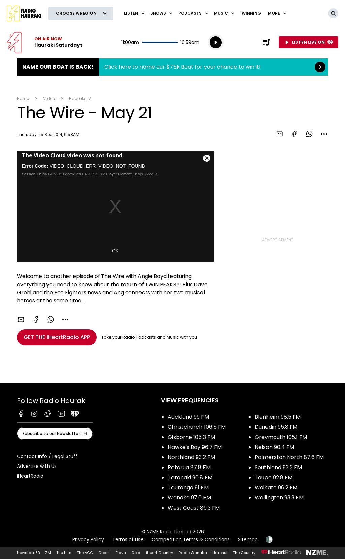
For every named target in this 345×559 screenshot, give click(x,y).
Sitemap (248, 539)
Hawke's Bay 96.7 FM (195, 447)
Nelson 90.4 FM (274, 447)
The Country (244, 552)
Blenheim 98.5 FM (278, 417)
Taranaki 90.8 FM (190, 477)
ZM (48, 552)
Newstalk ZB (28, 552)
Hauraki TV (80, 98)
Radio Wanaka (193, 552)
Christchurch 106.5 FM (197, 427)
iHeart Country (159, 552)
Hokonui (219, 552)
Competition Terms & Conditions (191, 539)
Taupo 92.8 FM (273, 477)
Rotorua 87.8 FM (189, 467)
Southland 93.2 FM (278, 467)
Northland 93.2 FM (191, 457)
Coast (104, 552)
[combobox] (324, 134)
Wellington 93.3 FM (279, 497)
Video (49, 98)
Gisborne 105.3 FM (191, 437)
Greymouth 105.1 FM (281, 437)
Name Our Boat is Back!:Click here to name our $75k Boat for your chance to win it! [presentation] (172, 67)
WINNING (251, 13)
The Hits (63, 552)
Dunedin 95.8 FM (276, 427)
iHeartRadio (30, 476)
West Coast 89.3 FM (194, 508)
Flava (121, 552)
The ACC (85, 552)
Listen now (45, 42)
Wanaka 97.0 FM (189, 497)
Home (23, 98)
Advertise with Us (37, 466)
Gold (135, 552)
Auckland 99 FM (188, 417)
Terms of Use (128, 539)
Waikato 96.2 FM (276, 487)
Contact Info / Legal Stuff (47, 456)
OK (115, 250)
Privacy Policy (88, 539)
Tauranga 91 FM (188, 487)
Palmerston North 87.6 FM (289, 457)
